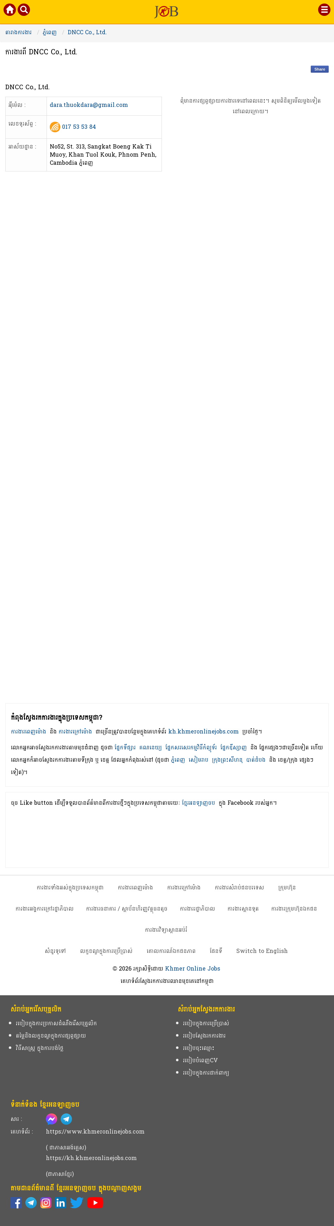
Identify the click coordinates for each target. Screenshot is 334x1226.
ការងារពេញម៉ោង (28, 731)
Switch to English (262, 951)
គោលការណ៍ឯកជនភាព (171, 951)
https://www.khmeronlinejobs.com (95, 1132)
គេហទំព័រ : (22, 1132)
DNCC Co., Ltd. (87, 32)
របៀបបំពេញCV (200, 1060)
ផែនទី (216, 951)
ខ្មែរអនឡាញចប (198, 803)
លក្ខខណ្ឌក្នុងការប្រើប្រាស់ (106, 951)
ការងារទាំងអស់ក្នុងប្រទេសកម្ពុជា (70, 887)
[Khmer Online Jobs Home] (10, 11)
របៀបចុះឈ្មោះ (198, 1048)
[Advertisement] (250, 421)
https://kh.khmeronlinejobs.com (91, 1158)
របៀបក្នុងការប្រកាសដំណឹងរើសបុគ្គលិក (56, 1023)
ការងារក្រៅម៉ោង (75, 731)
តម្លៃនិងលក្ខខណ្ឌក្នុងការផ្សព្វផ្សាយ (51, 1036)
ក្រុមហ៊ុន (287, 887)
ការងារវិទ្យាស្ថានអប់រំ (166, 930)
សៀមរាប (198, 760)
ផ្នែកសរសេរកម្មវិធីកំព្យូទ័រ (191, 747)
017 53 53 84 (79, 127)
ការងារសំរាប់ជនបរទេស (239, 887)
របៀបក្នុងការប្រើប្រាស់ (206, 1023)
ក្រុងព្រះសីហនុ (227, 760)
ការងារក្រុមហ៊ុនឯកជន (294, 909)
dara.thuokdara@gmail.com (89, 105)
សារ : (16, 1119)
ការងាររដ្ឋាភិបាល (197, 909)
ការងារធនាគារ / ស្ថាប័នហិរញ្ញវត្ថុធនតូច (127, 909)
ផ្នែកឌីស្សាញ (233, 747)
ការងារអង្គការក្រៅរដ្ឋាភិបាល (45, 909)
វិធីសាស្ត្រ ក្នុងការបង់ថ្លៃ (39, 1048)
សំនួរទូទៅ (55, 951)
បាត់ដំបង (256, 760)
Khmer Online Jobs (192, 969)
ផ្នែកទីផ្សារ (125, 747)
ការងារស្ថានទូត (243, 909)
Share (319, 69)
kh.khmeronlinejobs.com (203, 731)
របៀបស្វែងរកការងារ (204, 1036)
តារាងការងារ (18, 32)
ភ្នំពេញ (50, 32)
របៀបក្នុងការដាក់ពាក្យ (206, 1073)
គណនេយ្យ (150, 747)
